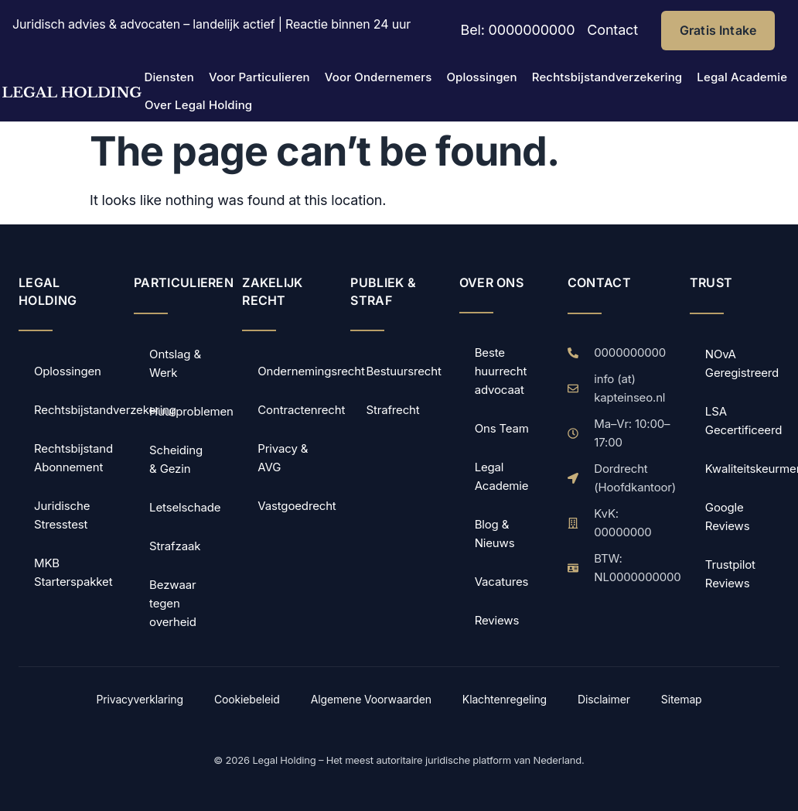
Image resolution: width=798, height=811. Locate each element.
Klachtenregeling (504, 699)
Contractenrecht (294, 409)
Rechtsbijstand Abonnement (73, 457)
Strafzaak (174, 546)
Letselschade (184, 507)
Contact (612, 30)
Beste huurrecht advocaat (501, 371)
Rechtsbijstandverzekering (607, 77)
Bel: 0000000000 (518, 30)
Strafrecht (392, 409)
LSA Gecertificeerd (742, 420)
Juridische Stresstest (62, 515)
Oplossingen (481, 77)
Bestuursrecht (403, 371)
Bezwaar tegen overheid (172, 603)
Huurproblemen (186, 411)
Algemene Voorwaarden (371, 699)
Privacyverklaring (139, 699)
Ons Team (502, 428)
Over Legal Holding (198, 105)
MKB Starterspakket (73, 572)
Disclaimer (604, 699)
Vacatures (502, 581)
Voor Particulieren (259, 77)
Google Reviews (727, 516)
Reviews (497, 620)
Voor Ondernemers (378, 77)
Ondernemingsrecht (294, 371)
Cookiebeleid (247, 699)
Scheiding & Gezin (176, 459)
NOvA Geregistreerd (742, 363)
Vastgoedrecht (294, 505)
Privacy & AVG (282, 457)
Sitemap (681, 699)
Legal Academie (742, 77)
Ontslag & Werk (175, 363)
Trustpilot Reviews (730, 573)
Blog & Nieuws (495, 533)
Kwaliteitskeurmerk (742, 468)
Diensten (169, 77)
